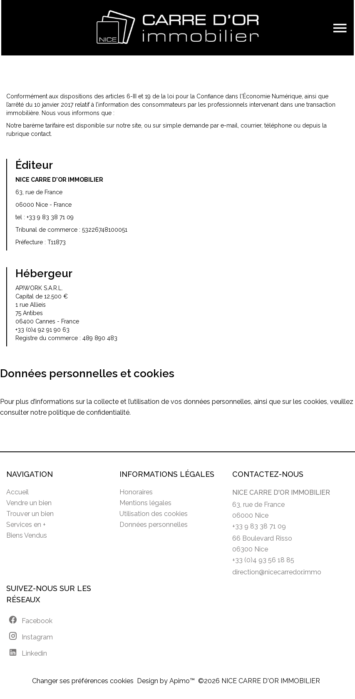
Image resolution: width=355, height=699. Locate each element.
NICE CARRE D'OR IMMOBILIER (281, 492)
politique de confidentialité (88, 412)
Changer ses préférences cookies (83, 681)
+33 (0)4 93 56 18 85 (263, 560)
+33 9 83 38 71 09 (50, 217)
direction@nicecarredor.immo (276, 572)
